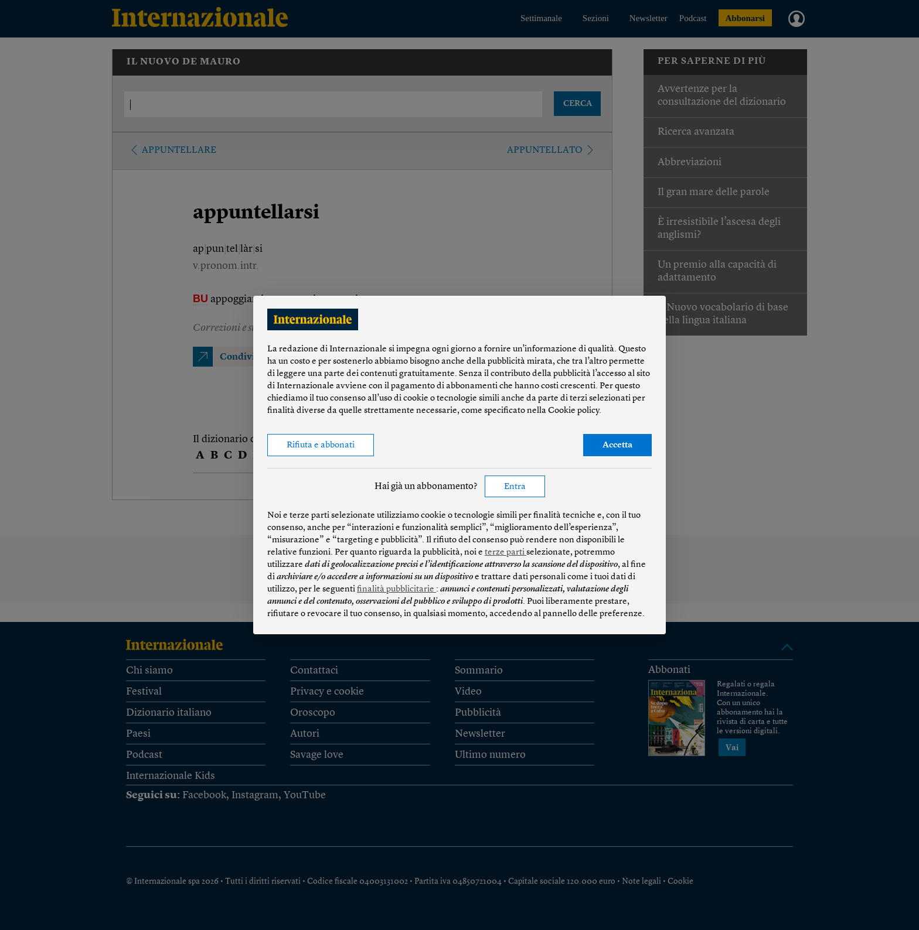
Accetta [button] (617, 445)
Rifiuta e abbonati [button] (321, 445)
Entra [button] (515, 487)
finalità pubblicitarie (396, 589)
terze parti (505, 552)
